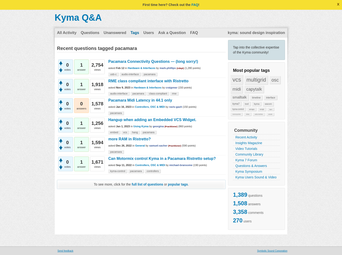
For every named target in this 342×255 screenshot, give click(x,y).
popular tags (178, 184)
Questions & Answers (251, 166)
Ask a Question (172, 33)
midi (237, 89)
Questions (90, 33)
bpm (270, 109)
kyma (256, 104)
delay (247, 114)
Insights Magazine (248, 143)
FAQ (194, 5)
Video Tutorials (246, 149)
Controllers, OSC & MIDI (150, 106)
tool (246, 104)
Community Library (249, 154)
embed (114, 132)
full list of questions (147, 184)
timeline (256, 97)
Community (246, 130)
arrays (251, 109)
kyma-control (238, 109)
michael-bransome (180, 165)
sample (270, 114)
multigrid (256, 80)
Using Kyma (141, 126)
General (140, 145)
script (262, 109)
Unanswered (115, 33)
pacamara (149, 74)
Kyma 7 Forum (246, 160)
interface (270, 97)
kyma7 (236, 104)
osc (275, 80)
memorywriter (237, 114)
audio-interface (259, 114)
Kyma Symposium (248, 171)
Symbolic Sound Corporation (272, 251)
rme (174, 93)
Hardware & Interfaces (141, 68)
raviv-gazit (175, 106)
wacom (268, 104)
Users (148, 33)
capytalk (254, 89)
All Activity (66, 33)
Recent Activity (246, 137)
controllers (153, 171)
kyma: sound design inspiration (256, 33)
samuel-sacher (158, 145)
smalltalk (240, 97)
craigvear (171, 87)
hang (135, 132)
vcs (237, 79)
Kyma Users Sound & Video (255, 177)
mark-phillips (168, 68)
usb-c (113, 74)
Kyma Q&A (78, 18)
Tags (134, 33)
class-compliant (158, 93)
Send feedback (65, 251)
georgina (158, 126)
